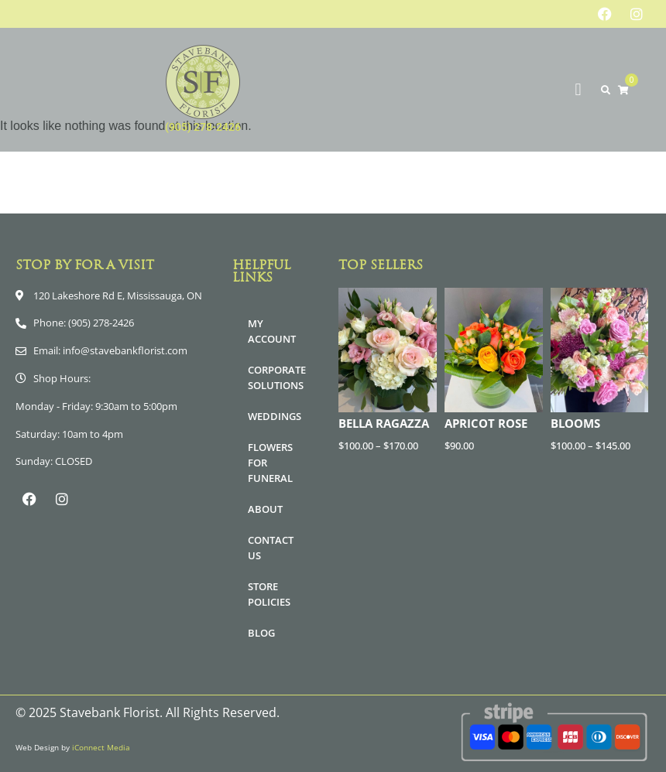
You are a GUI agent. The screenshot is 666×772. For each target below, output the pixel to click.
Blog (261, 633)
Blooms (575, 423)
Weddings (274, 416)
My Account (272, 331)
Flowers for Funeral (270, 462)
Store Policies (269, 594)
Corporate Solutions (277, 377)
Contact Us (271, 547)
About (265, 509)
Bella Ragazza (383, 423)
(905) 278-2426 (203, 127)
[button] (578, 90)
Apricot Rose (486, 423)
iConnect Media (101, 748)
